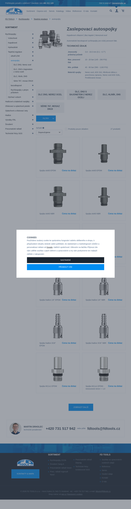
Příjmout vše (65, 272)
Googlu (49, 253)
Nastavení (65, 265)
